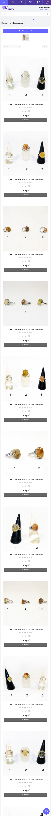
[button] (21, 2)
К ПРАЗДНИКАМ (9, 19)
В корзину (25, 120)
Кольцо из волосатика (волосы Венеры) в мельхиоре (25, 104)
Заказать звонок (43, 9)
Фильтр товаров (25, 31)
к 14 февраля (18, 19)
